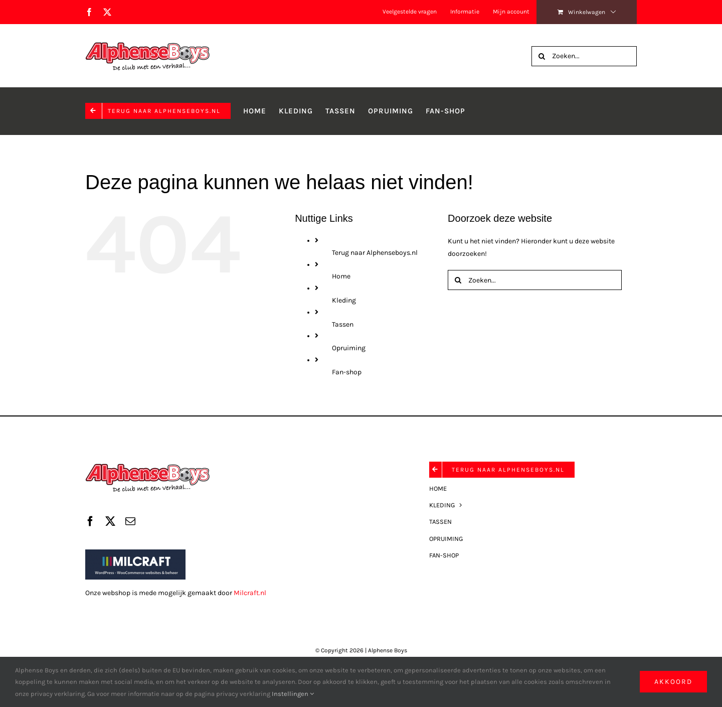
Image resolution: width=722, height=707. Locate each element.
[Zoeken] (541, 56)
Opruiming (349, 348)
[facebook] (90, 521)
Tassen (342, 324)
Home (341, 276)
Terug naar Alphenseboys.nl (375, 252)
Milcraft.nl (250, 593)
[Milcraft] (135, 552)
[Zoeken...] (584, 56)
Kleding (344, 300)
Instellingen (293, 693)
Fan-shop (347, 372)
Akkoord (673, 681)
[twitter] (110, 521)
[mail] (130, 521)
